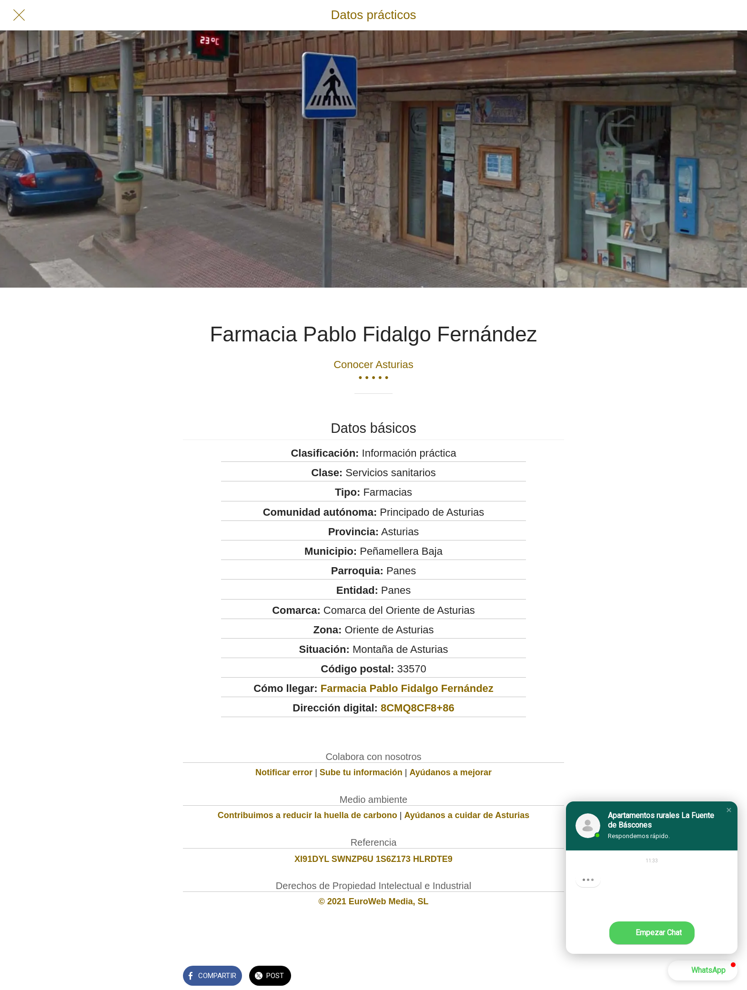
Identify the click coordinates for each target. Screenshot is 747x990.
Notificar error (284, 772)
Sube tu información (361, 772)
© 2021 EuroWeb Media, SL (374, 901)
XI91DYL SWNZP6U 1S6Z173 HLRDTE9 (373, 859)
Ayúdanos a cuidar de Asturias (467, 815)
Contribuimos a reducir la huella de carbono (307, 815)
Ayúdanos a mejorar (451, 772)
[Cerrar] (19, 15)
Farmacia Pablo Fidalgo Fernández (407, 688)
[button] (729, 810)
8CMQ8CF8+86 (417, 708)
